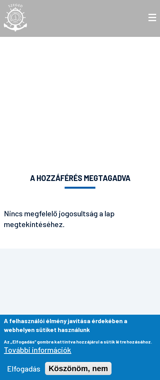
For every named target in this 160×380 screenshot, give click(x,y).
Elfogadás (23, 370)
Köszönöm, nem (78, 371)
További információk (37, 352)
